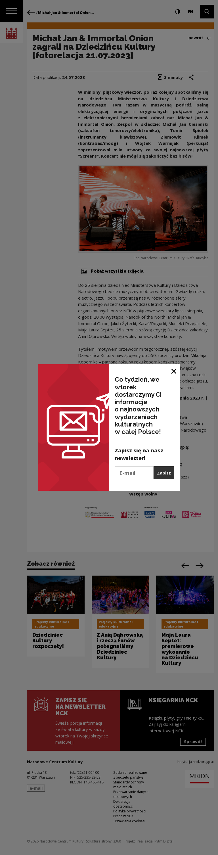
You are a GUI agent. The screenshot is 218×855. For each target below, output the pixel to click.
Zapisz (164, 473)
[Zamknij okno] (174, 370)
